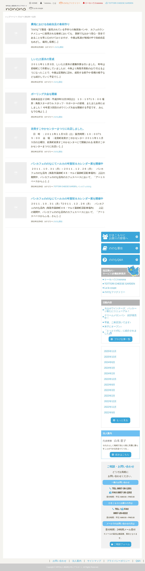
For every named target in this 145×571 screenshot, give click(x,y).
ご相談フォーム (120, 544)
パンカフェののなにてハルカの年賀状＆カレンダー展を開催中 (67, 163)
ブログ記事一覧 (120, 339)
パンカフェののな (84, 187)
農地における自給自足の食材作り (50, 24)
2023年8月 (109, 384)
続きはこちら (120, 454)
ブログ (20, 17)
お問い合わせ (59, 561)
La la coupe (36, 8)
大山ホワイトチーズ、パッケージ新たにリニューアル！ (120, 309)
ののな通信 (59, 47)
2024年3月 (109, 368)
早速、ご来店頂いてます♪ (117, 322)
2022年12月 (110, 401)
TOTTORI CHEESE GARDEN (119, 3)
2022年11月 (110, 407)
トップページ (10, 17)
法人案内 (76, 561)
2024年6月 (109, 362)
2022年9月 (109, 412)
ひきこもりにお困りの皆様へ (118, 237)
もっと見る (122, 420)
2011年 (27, 17)
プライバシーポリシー (118, 561)
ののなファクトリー (69, 3)
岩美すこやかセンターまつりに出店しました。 (58, 128)
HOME (33, 3)
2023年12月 (110, 379)
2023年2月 (109, 396)
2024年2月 (109, 373)
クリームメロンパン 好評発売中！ (120, 316)
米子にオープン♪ (113, 326)
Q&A (138, 561)
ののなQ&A (116, 259)
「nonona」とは (48, 3)
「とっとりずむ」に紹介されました (120, 332)
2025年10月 (110, 357)
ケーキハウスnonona (93, 3)
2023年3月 (109, 390)
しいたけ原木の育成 (42, 59)
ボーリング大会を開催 (44, 94)
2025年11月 (110, 351)
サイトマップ (94, 561)
